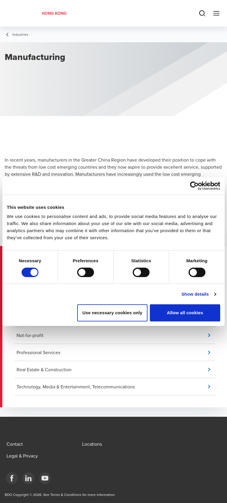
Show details (195, 294)
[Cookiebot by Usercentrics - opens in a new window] (194, 185)
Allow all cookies (185, 312)
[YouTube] (45, 478)
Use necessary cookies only (112, 312)
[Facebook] (12, 478)
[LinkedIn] (28, 478)
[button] (116, 335)
